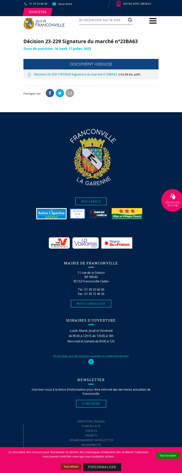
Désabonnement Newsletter (91, 440)
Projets (91, 435)
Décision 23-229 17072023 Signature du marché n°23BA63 (83, 74)
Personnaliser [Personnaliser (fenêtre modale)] (102, 467)
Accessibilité (91, 445)
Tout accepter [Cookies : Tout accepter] (167, 455)
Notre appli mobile (134, 3)
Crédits (91, 430)
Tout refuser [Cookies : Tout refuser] (71, 466)
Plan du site (91, 426)
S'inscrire (91, 403)
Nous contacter (91, 303)
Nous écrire (62, 4)
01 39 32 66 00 (94, 289)
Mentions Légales (91, 421)
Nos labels (91, 201)
